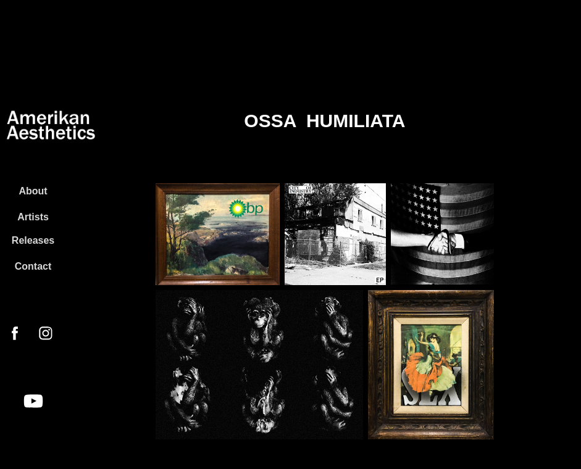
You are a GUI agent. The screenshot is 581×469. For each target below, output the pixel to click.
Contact (33, 266)
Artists (33, 217)
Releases (33, 240)
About (33, 191)
